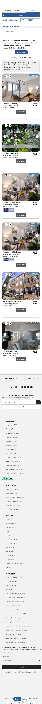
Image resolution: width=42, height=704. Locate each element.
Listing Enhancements (13, 606)
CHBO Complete (11, 543)
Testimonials (10, 547)
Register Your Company (14, 457)
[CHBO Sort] (21, 32)
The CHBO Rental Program (14, 577)
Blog (7, 531)
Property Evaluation (12, 429)
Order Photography (12, 465)
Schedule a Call (32, 378)
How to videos (11, 449)
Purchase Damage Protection (15, 598)
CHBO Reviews (11, 523)
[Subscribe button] (38, 402)
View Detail (21, 112)
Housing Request (11, 581)
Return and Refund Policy (14, 564)
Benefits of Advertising (13, 501)
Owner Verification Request (15, 473)
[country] (14, 11)
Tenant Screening (11, 445)
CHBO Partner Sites (12, 433)
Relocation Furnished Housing (16, 610)
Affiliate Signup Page (13, 505)
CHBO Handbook (11, 453)
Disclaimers (10, 559)
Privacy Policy (10, 555)
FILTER (30, 20)
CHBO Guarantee (11, 539)
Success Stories (11, 527)
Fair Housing (10, 551)
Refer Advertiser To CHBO (14, 461)
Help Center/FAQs (12, 425)
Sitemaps (9, 568)
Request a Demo (11, 437)
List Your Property (12, 585)
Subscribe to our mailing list (21, 395)
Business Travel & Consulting (15, 642)
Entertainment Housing (13, 634)
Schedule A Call (11, 589)
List (17, 699)
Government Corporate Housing (16, 630)
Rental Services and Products (15, 602)
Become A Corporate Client (15, 497)
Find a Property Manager (14, 469)
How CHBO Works (12, 489)
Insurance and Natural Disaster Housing (19, 626)
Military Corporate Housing (15, 622)
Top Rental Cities (11, 493)
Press (8, 535)
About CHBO (10, 519)
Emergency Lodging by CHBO (16, 614)
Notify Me (21, 52)
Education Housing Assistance (16, 638)
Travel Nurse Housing (13, 618)
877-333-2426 (11, 378)
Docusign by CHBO (12, 441)
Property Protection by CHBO (15, 594)
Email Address (6, 656)
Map (25, 699)
